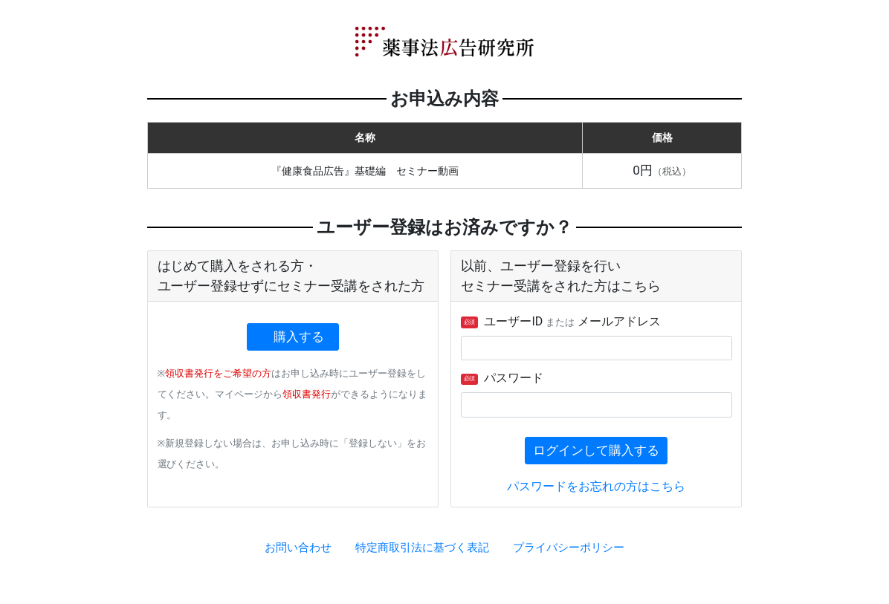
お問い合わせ (298, 547)
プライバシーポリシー (568, 547)
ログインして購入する (596, 450)
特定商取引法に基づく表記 (422, 547)
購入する (299, 336)
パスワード (502, 378)
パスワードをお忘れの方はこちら (596, 486)
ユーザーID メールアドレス (561, 321)
